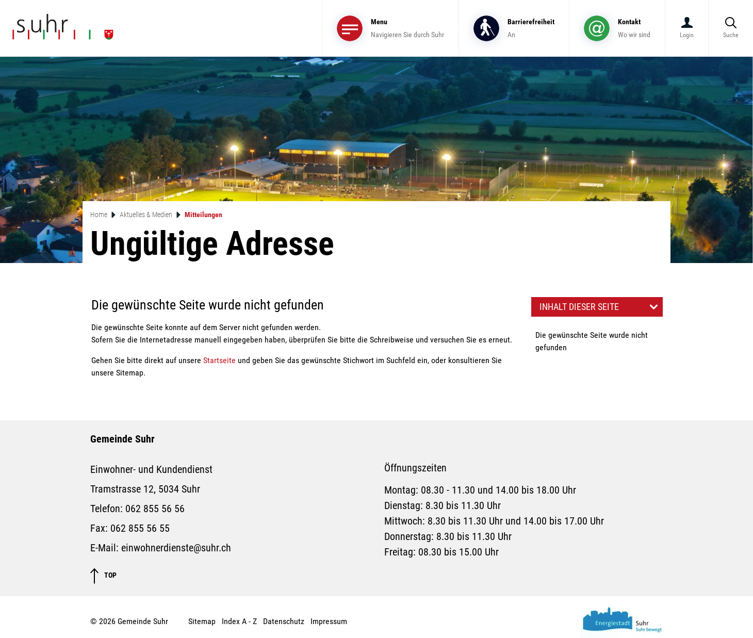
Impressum (328, 621)
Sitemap (202, 621)
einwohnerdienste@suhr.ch (176, 548)
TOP (103, 576)
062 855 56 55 (140, 528)
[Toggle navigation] (390, 28)
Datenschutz (283, 621)
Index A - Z (239, 621)
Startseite (219, 360)
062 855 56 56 (155, 508)
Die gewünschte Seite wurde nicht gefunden (591, 341)
